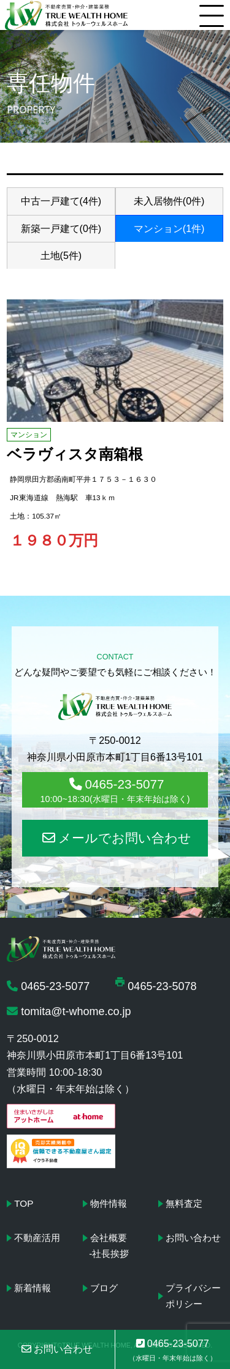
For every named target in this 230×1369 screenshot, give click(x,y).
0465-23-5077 (115, 791)
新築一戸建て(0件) (61, 228)
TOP (23, 1203)
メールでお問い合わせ (116, 838)
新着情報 (32, 1288)
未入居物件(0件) (169, 201)
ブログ (104, 1288)
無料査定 (184, 1203)
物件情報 (108, 1203)
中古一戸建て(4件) (61, 201)
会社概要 (108, 1237)
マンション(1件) (169, 228)
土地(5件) (61, 255)
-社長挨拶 (109, 1253)
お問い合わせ (193, 1237)
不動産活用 (37, 1237)
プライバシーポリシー (193, 1296)
